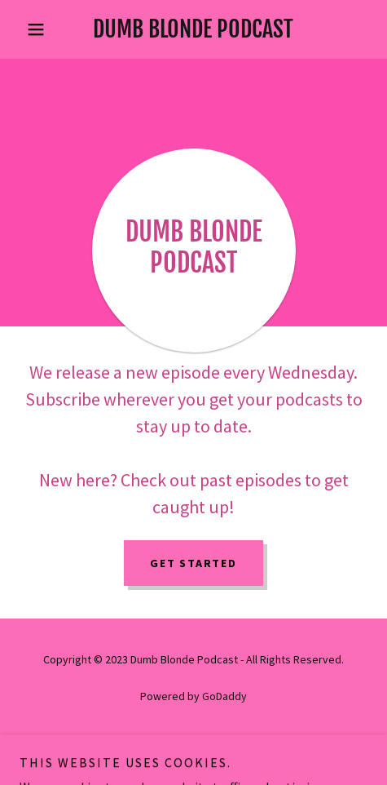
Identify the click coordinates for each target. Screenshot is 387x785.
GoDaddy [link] (224, 696)
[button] (46, 29)
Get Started (193, 563)
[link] (193, 29)
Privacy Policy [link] (193, 741)
